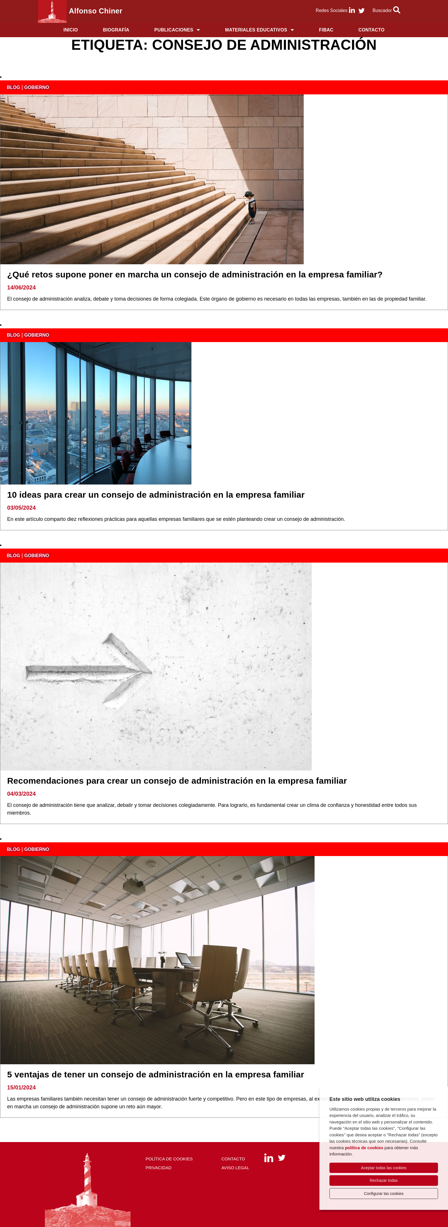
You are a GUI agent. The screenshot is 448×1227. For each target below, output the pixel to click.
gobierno (36, 87)
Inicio (70, 29)
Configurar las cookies (384, 1193)
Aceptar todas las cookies (384, 1168)
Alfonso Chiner (96, 11)
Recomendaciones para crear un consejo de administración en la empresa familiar (177, 780)
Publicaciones (173, 29)
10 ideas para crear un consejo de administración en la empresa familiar (156, 494)
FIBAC (326, 29)
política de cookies (364, 1147)
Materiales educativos (256, 29)
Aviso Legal (235, 1167)
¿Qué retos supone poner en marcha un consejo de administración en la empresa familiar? (195, 274)
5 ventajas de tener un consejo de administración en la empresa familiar (155, 1074)
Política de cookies (169, 1158)
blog (13, 87)
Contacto (371, 29)
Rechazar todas (384, 1180)
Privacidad (158, 1167)
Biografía (116, 29)
